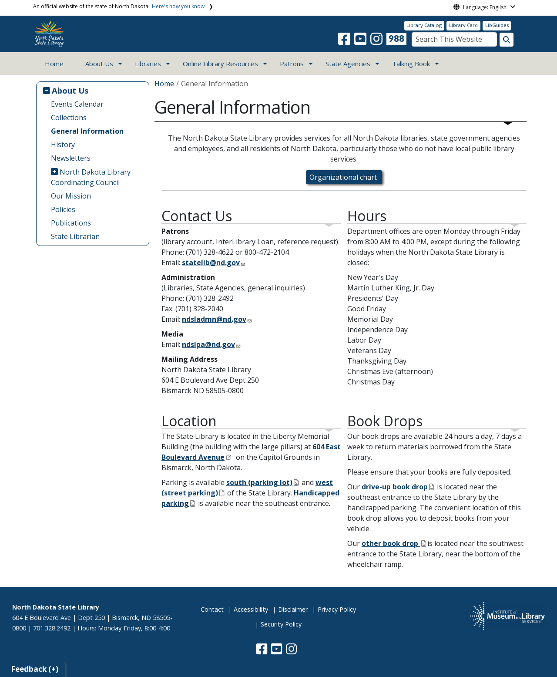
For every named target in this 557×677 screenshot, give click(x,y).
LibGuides (497, 25)
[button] (345, 41)
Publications (71, 223)
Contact (212, 609)
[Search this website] (506, 40)
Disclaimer (293, 609)
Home (54, 63)
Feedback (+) (34, 669)
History (63, 144)
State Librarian (75, 236)
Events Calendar (77, 104)
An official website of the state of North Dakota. (119, 6)
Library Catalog (424, 25)
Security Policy (281, 624)
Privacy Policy (337, 609)
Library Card (463, 25)
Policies (63, 209)
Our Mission (71, 196)
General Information (87, 131)
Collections (69, 117)
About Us (70, 90)
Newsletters (71, 158)
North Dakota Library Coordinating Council (91, 177)
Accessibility (251, 609)
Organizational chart (344, 177)
